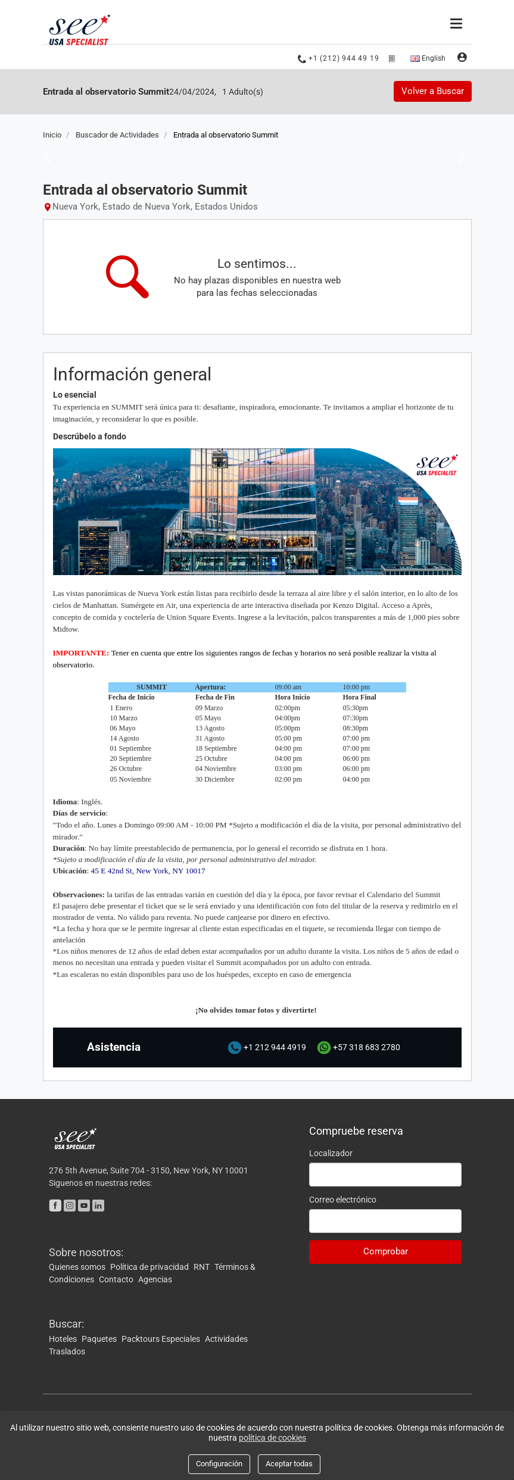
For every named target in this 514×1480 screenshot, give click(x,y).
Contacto (117, 1279)
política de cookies (272, 1437)
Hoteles (64, 1338)
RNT (202, 1267)
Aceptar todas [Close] (289, 1463)
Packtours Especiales (162, 1338)
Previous (44, 156)
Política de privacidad (150, 1267)
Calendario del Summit (404, 893)
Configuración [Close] (219, 1463)
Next (458, 156)
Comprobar (385, 1250)
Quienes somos (78, 1267)
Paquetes (100, 1338)
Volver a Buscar (432, 91)
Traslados (67, 1351)
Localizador (331, 1152)
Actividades (226, 1338)
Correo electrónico (342, 1199)
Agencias (155, 1279)
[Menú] (458, 22)
